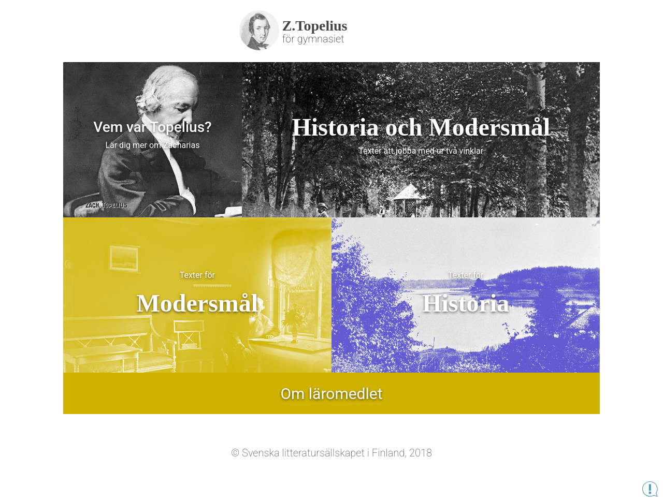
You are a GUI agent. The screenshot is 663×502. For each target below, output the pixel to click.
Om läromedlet (331, 394)
